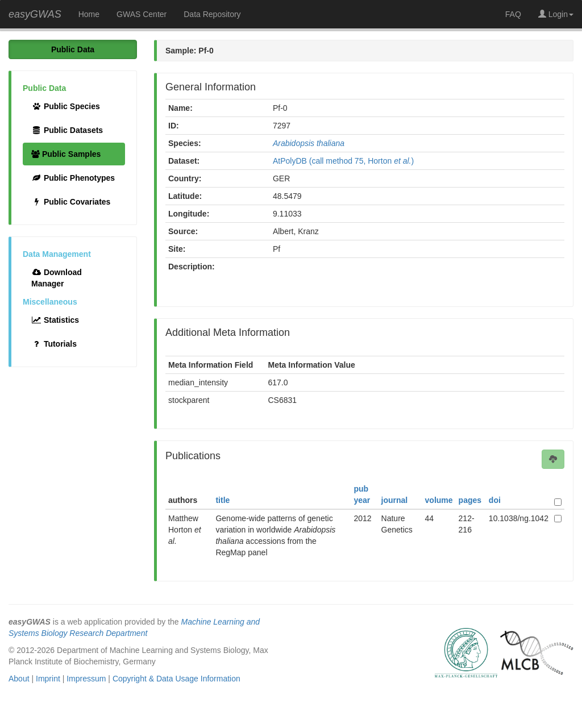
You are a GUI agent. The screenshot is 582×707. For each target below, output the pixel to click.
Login (555, 14)
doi (495, 500)
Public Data (72, 49)
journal (394, 500)
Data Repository (212, 14)
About (19, 678)
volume (439, 500)
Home (88, 14)
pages (470, 500)
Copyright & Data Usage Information (176, 678)
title (222, 500)
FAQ (513, 14)
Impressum (86, 678)
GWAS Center (142, 14)
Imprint (48, 678)
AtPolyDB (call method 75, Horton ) (343, 160)
